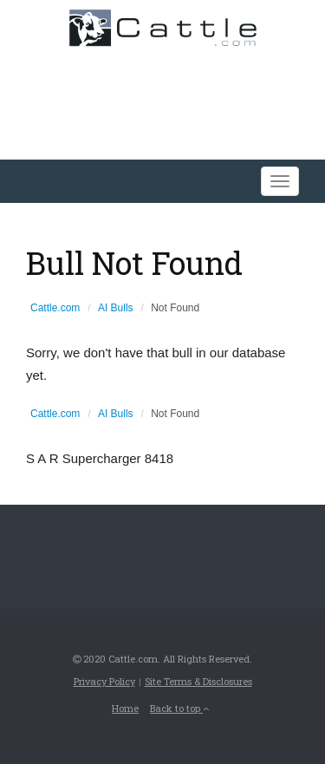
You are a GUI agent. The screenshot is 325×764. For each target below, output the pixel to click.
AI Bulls (115, 308)
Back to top (179, 708)
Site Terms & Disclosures (198, 681)
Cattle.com (55, 308)
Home (125, 708)
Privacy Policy (104, 681)
